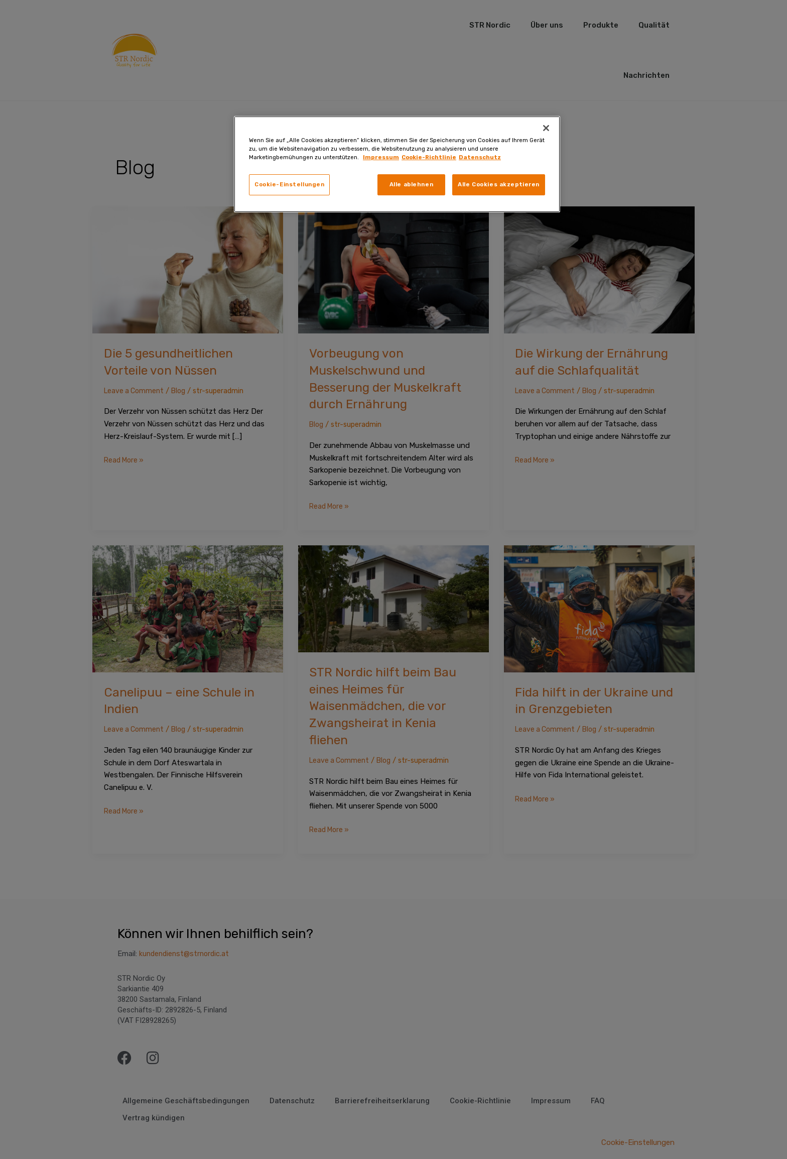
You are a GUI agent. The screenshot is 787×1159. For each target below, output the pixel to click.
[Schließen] (546, 128)
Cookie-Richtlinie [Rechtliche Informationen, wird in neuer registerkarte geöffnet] (429, 157)
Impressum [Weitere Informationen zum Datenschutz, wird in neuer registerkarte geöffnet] (381, 157)
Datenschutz (480, 157)
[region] (397, 164)
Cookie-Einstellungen (289, 184)
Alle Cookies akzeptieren (499, 184)
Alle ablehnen (411, 184)
